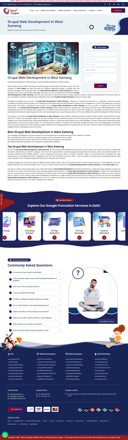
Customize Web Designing (74, 359)
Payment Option (12, 424)
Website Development (48, 10)
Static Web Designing (72, 371)
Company (92, 10)
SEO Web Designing (72, 376)
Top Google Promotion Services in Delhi (78, 437)
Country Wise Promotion (102, 368)
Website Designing (64, 10)
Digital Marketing (79, 10)
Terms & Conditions (91, 421)
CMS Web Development (44, 371)
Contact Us (70, 421)
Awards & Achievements (33, 421)
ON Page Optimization (67, 232)
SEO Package (17, 231)
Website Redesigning (72, 368)
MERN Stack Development (45, 379)
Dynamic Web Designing (73, 362)
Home (32, 10)
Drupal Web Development (45, 368)
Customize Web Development (46, 362)
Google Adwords (100, 376)
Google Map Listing (100, 362)
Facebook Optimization (116, 232)
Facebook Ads (99, 371)
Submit (100, 86)
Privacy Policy (79, 421)
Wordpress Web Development (46, 365)
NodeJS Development (44, 376)
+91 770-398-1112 (25, 4)
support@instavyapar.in (16, 396)
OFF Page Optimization (91, 232)
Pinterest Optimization (15, 379)
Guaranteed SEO (13, 359)
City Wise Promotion (101, 365)
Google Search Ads (19, 137)
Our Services (60, 421)
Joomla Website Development (46, 374)
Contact (99, 10)
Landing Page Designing (73, 374)
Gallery (52, 421)
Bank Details (33, 424)
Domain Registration (101, 374)
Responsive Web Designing (74, 365)
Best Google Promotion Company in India (106, 437)
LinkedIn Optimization (15, 376)
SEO (37, 10)
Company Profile (18, 421)
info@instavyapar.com (42, 4)
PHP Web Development (44, 359)
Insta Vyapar (12, 116)
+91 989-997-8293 (10, 4)
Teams (45, 421)
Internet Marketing (100, 359)
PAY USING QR (16, 409)
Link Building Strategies (42, 232)
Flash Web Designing (72, 379)
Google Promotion (91, 116)
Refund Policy (104, 421)
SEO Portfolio (23, 424)
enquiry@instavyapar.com (17, 398)
